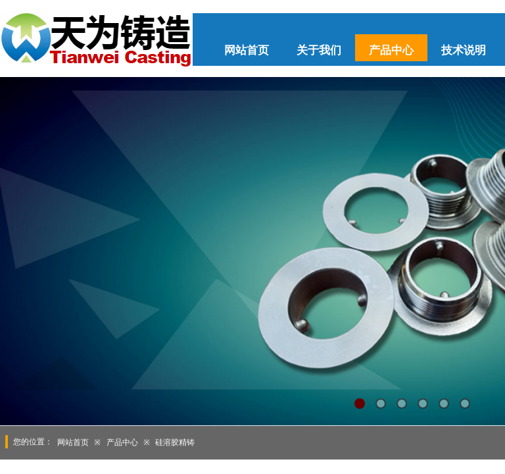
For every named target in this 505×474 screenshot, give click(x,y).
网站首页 (246, 50)
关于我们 (319, 50)
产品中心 (391, 50)
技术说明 (463, 50)
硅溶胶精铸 (175, 442)
